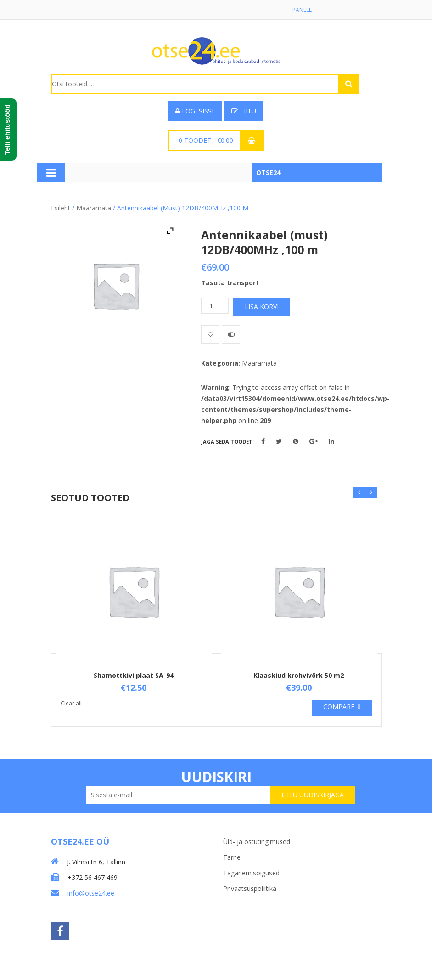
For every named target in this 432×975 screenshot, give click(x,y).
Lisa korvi (262, 306)
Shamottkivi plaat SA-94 (134, 675)
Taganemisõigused (251, 872)
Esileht (60, 207)
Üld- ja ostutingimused (256, 841)
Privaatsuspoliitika (249, 888)
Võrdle (231, 334)
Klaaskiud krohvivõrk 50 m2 (298, 675)
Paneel (302, 10)
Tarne (232, 857)
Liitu (243, 111)
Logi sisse (195, 111)
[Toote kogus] (215, 306)
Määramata (93, 207)
